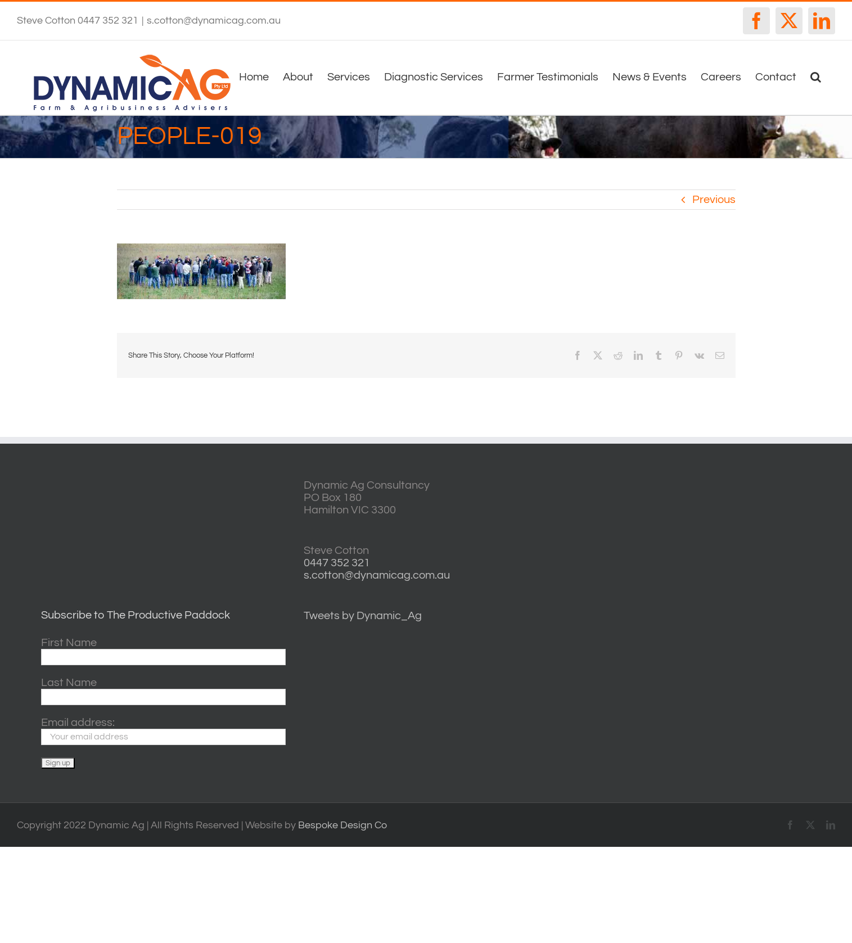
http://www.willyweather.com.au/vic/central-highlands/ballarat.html (707, 556)
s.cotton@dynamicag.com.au (214, 20)
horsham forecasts (707, 592)
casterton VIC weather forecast (707, 521)
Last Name (69, 682)
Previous (714, 199)
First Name (69, 642)
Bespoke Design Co (342, 825)
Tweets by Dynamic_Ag (363, 615)
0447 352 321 (337, 562)
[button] (815, 76)
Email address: (78, 722)
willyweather (707, 485)
